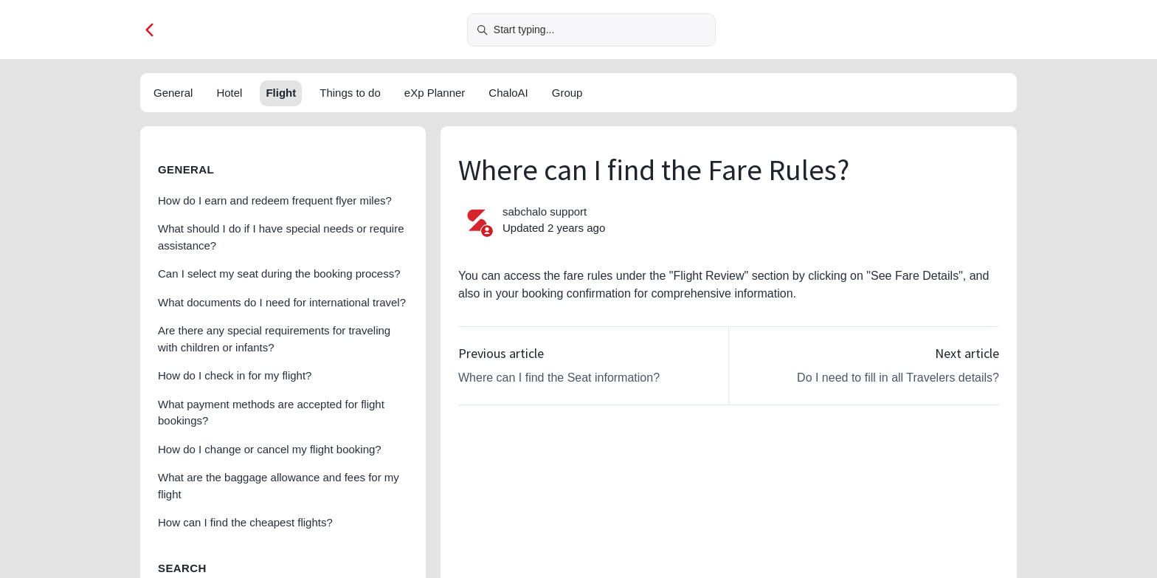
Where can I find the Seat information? (559, 377)
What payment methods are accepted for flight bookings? (271, 412)
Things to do (350, 92)
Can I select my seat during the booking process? (279, 273)
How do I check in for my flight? (234, 375)
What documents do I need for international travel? (282, 302)
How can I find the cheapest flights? (245, 522)
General (173, 92)
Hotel (229, 92)
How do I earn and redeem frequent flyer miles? (275, 200)
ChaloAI (508, 92)
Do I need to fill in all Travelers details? (898, 377)
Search (182, 568)
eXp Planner (435, 92)
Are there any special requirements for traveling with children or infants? (274, 339)
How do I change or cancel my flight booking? (269, 449)
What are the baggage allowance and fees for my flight (278, 485)
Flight (281, 92)
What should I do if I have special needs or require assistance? (281, 237)
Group (567, 92)
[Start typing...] (591, 30)
